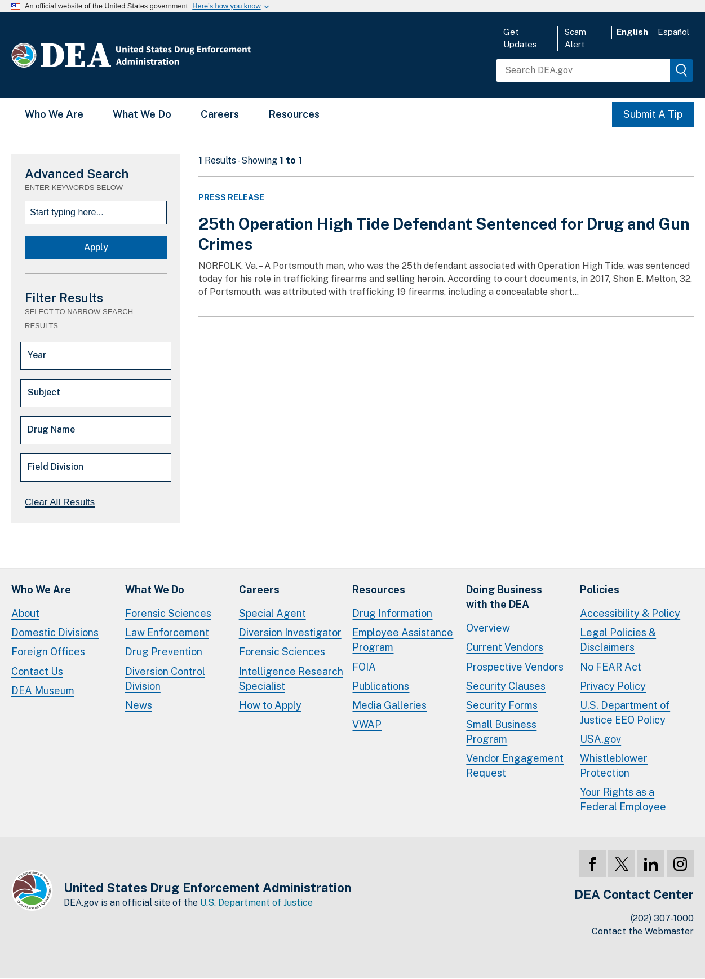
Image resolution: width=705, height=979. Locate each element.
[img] (681, 70)
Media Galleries (389, 705)
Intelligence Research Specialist (291, 678)
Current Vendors (504, 647)
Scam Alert (575, 38)
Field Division (55, 466)
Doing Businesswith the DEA (504, 597)
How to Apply (270, 705)
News (138, 705)
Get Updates (520, 38)
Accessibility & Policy (630, 613)
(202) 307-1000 (662, 918)
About (25, 613)
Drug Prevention (163, 652)
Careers (220, 114)
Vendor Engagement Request (515, 765)
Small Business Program (501, 731)
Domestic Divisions (55, 632)
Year (37, 355)
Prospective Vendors (515, 667)
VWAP (367, 724)
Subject (44, 392)
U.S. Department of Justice (256, 902)
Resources (294, 114)
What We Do (142, 114)
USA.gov (600, 739)
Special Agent (272, 613)
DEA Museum (42, 690)
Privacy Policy (613, 686)
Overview (488, 628)
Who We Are (54, 114)
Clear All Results (60, 502)
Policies (599, 590)
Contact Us (37, 671)
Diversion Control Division (165, 678)
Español (673, 32)
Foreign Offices (48, 652)
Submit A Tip (652, 114)
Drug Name (51, 429)
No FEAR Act (610, 667)
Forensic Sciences (168, 613)
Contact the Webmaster (643, 931)
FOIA (364, 667)
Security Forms (502, 705)
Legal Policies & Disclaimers (618, 640)
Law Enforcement (167, 632)
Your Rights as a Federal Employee (623, 799)
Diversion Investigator (290, 632)
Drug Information (392, 613)
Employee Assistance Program (402, 640)
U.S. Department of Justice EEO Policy (625, 712)
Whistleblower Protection (614, 765)
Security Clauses (506, 686)
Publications (380, 686)
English (632, 32)
